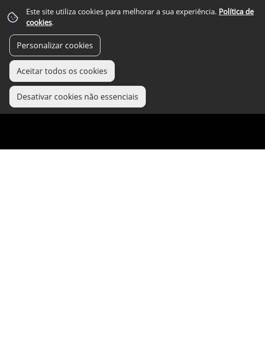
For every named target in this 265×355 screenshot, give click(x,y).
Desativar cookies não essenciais (77, 96)
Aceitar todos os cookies (62, 71)
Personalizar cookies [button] (55, 45)
